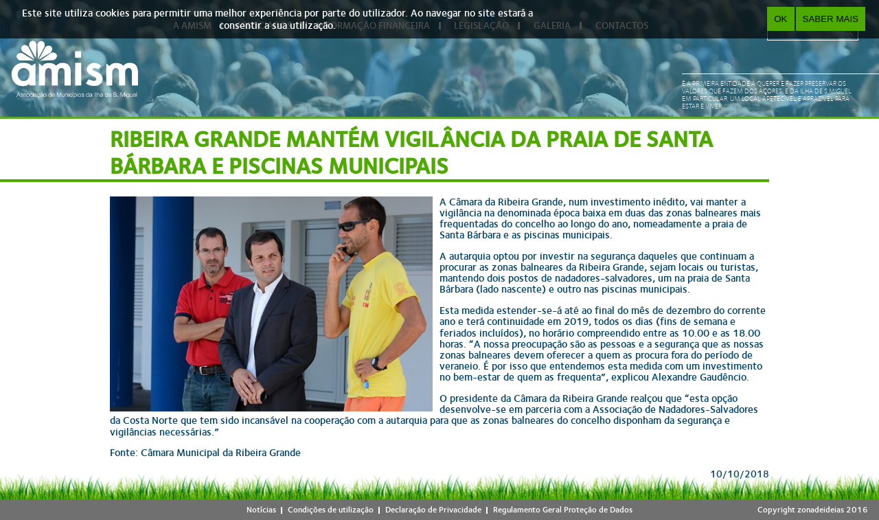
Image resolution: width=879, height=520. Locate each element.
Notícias (261, 510)
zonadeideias (820, 510)
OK (780, 19)
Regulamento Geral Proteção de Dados (562, 510)
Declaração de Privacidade (433, 510)
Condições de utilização (331, 510)
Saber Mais (830, 19)
